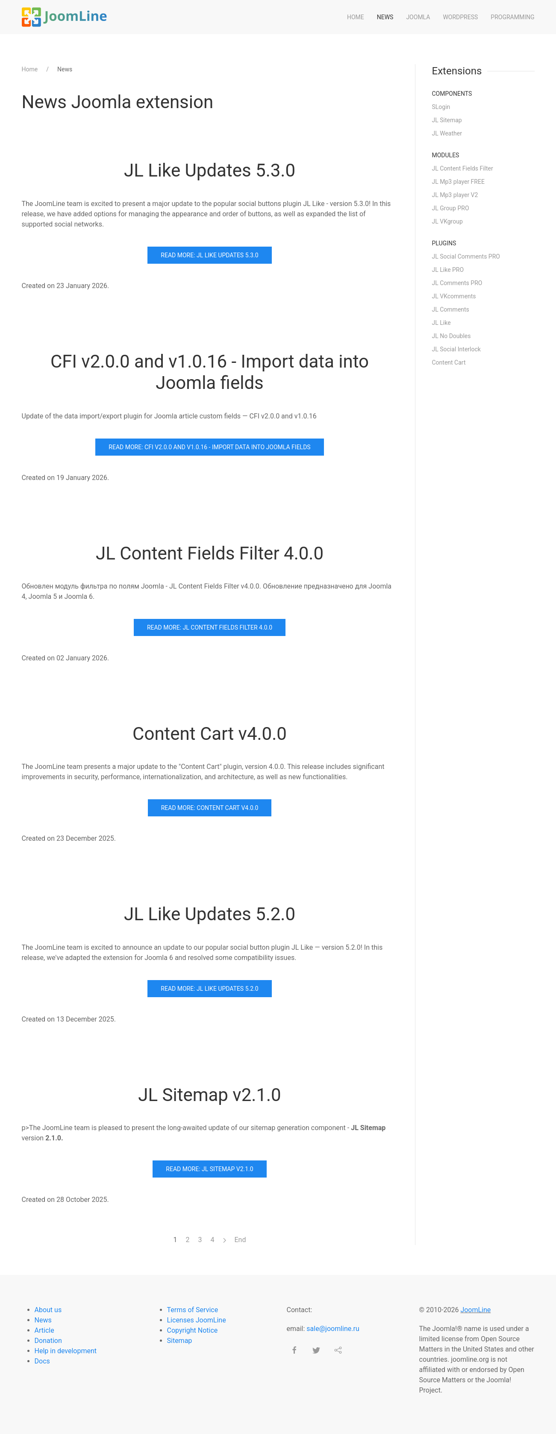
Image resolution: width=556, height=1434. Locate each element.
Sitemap (179, 1341)
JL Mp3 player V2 (455, 194)
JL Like (441, 322)
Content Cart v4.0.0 (209, 733)
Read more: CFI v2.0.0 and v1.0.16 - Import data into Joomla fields (209, 447)
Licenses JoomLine (196, 1320)
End (240, 1240)
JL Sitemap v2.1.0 (209, 1094)
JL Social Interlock (456, 349)
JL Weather (447, 133)
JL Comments (450, 309)
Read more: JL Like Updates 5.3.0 (209, 255)
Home (355, 17)
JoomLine (475, 1310)
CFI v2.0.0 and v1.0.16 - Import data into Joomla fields (209, 372)
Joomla (418, 17)
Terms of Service (192, 1310)
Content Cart (449, 362)
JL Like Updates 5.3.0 (209, 170)
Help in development (66, 1351)
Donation (48, 1341)
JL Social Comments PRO (466, 256)
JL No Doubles (451, 336)
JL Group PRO (450, 208)
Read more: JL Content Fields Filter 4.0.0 (209, 627)
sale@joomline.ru (332, 1329)
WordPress (460, 17)
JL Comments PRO (457, 283)
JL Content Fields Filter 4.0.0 (210, 553)
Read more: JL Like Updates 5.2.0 (209, 988)
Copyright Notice (192, 1330)
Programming (512, 17)
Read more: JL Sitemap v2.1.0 (209, 1169)
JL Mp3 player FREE (458, 181)
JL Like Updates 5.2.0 (209, 914)
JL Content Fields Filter (462, 168)
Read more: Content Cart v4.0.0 (210, 807)
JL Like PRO (448, 269)
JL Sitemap (447, 120)
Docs (42, 1361)
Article (44, 1330)
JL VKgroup (447, 221)
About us (48, 1310)
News (385, 17)
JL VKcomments (454, 296)
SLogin (441, 106)
